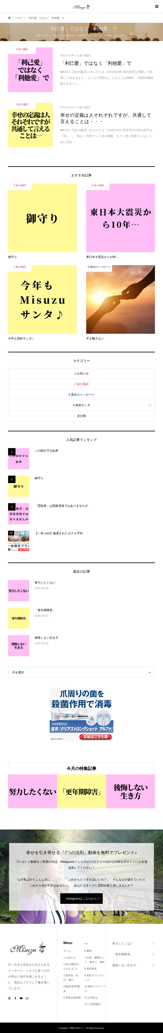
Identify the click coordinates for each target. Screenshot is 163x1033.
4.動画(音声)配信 (71, 989)
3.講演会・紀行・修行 (70, 978)
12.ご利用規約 (92, 1004)
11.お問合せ (91, 997)
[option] (32, 791)
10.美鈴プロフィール (95, 989)
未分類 (81, 416)
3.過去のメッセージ (81, 394)
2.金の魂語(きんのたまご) (71, 966)
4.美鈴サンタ (81, 405)
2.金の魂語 (81, 384)
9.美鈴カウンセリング (94, 978)
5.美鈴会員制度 (72, 997)
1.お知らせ (81, 373)
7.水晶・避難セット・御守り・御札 (94, 960)
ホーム (67, 950)
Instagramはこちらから (81, 898)
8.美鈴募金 (90, 968)
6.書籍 (88, 950)
